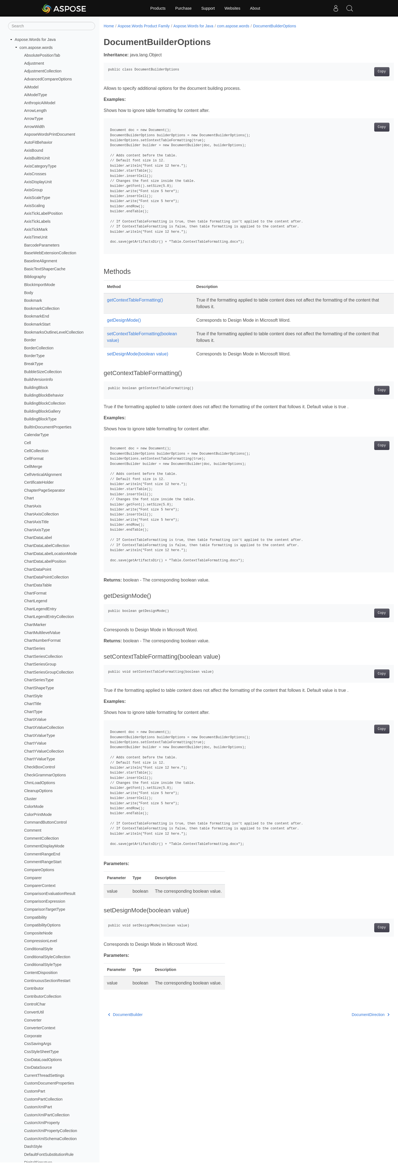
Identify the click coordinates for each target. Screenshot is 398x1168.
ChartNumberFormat (42, 640)
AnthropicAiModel (39, 103)
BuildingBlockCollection (45, 403)
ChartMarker (35, 624)
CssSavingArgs (37, 1043)
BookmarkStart (37, 324)
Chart (29, 498)
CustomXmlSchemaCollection (50, 1138)
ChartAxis (32, 506)
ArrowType (33, 118)
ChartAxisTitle (36, 522)
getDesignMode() (124, 320)
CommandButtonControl (45, 822)
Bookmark (33, 300)
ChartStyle (33, 696)
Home (109, 26)
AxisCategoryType (40, 166)
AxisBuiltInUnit (37, 158)
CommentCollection (41, 838)
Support (208, 8)
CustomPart (34, 1091)
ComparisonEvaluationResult (49, 893)
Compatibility (35, 917)
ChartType (33, 711)
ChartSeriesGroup (40, 664)
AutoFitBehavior (38, 142)
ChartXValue (35, 719)
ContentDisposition (40, 972)
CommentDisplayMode (44, 846)
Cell (27, 443)
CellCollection (36, 451)
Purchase (183, 8)
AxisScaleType (37, 197)
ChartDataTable (38, 585)
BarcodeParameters (41, 245)
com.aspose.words (36, 47)
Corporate (33, 1036)
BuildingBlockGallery (42, 411)
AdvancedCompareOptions (48, 79)
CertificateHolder (39, 482)
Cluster (30, 799)
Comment (32, 830)
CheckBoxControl (39, 767)
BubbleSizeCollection (43, 372)
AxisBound (33, 150)
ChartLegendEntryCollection (49, 616)
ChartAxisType (37, 530)
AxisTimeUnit (35, 237)
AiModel (31, 87)
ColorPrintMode (38, 814)
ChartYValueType (39, 759)
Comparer (33, 878)
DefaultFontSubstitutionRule (49, 1154)
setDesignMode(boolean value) (137, 354)
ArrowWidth (34, 126)
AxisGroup (33, 190)
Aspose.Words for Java (35, 39)
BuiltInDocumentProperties (47, 427)
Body (28, 292)
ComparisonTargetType (44, 909)
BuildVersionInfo (38, 379)
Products (158, 8)
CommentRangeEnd (42, 854)
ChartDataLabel (38, 537)
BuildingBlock (36, 387)
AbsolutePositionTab (42, 55)
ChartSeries (34, 648)
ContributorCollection (42, 996)
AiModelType (35, 95)
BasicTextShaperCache (45, 269)
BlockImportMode (39, 284)
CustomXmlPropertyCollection (50, 1130)
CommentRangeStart (42, 862)
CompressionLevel (40, 941)
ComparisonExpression (44, 901)
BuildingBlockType (40, 419)
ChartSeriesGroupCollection (49, 672)
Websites (232, 8)
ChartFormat (35, 593)
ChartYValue (35, 743)
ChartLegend (35, 601)
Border (30, 340)
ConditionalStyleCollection (47, 957)
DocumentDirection (351, 1014)
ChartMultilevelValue (42, 632)
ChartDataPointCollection (46, 577)
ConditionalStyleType (42, 964)
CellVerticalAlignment (43, 474)
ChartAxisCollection (41, 514)
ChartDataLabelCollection (46, 545)
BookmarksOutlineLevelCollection (53, 332)
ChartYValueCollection (44, 751)
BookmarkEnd (36, 316)
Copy (362, 72)
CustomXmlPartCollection (46, 1115)
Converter (32, 1020)
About (255, 8)
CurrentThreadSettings (44, 1075)
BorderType (34, 355)
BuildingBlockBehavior (44, 395)
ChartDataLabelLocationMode (50, 553)
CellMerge (33, 466)
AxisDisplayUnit (38, 182)
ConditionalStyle (38, 949)
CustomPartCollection (43, 1099)
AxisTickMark (36, 229)
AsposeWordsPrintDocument (49, 134)
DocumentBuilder (125, 1014)
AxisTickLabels (37, 221)
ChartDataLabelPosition (45, 561)
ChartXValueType (39, 735)
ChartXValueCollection (44, 727)
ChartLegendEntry (40, 609)
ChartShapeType (39, 688)
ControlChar (35, 1004)
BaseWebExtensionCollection (50, 253)
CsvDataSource (38, 1067)
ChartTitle (32, 703)
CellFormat (33, 458)
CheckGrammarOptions (45, 775)
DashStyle (33, 1146)
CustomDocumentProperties (49, 1083)
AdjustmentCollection (42, 71)
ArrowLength (35, 110)
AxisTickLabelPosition (43, 213)
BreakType (33, 364)
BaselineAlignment (40, 261)
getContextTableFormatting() (135, 300)
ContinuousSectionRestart (47, 980)
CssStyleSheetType (41, 1051)
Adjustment (34, 63)
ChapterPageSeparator (44, 490)
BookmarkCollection (41, 308)
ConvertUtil (34, 1012)
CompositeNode (38, 933)
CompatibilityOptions (42, 925)
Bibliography (35, 276)
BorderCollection (38, 348)
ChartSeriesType (39, 680)
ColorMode (33, 806)
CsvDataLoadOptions (43, 1059)
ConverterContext (39, 1028)
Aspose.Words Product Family (144, 26)
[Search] (51, 26)
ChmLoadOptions (39, 783)
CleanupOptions (38, 791)
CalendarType (36, 435)
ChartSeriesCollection (43, 656)
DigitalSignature (38, 1162)
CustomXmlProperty (42, 1122)
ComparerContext (40, 885)
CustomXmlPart (38, 1107)
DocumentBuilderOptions (274, 26)
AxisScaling (34, 205)
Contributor (34, 988)
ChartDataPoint (37, 569)
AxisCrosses (35, 174)
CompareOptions (39, 870)
